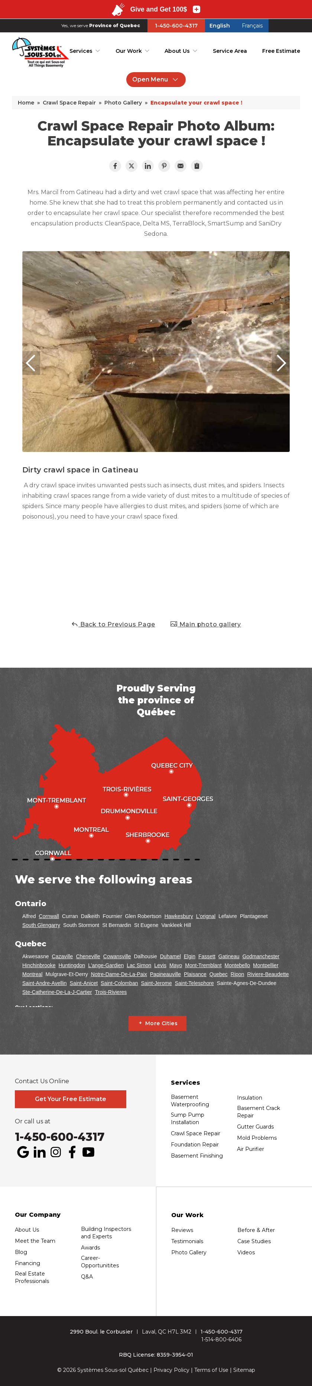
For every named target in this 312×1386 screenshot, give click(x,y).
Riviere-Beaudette (268, 974)
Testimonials (187, 1241)
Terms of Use (211, 1370)
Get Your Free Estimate (70, 1099)
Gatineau (229, 956)
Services (80, 51)
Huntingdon (72, 965)
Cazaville (62, 956)
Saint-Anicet (84, 983)
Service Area (230, 51)
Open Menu (156, 79)
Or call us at (33, 1121)
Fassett (206, 956)
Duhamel (170, 956)
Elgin (189, 956)
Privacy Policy (171, 1370)
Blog (21, 1252)
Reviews (182, 1230)
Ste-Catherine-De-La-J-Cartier (57, 992)
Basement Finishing (197, 1155)
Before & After (256, 1230)
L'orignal (206, 916)
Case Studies (254, 1241)
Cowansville (117, 956)
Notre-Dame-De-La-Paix (119, 974)
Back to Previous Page (113, 624)
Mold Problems (257, 1138)
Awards (90, 1247)
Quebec (218, 974)
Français (252, 25)
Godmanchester (261, 956)
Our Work (129, 51)
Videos (246, 1252)
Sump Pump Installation (187, 1118)
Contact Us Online (42, 1081)
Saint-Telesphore (194, 983)
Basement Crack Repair (258, 1112)
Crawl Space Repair (195, 1133)
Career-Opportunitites (100, 1262)
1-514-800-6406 (221, 1339)
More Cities (161, 1023)
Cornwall (49, 916)
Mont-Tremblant (203, 965)
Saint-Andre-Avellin (44, 983)
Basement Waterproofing (190, 1101)
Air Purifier (250, 1149)
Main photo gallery (205, 624)
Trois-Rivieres (111, 992)
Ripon (237, 974)
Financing (27, 1263)
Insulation (249, 1097)
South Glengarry (41, 925)
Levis (160, 965)
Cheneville (88, 956)
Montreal (32, 974)
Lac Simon (139, 965)
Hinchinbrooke (39, 965)
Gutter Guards (255, 1126)
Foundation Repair (195, 1144)
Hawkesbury (179, 916)
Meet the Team (35, 1241)
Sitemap (244, 1370)
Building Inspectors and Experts (106, 1233)
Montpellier (265, 965)
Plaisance (195, 974)
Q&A (87, 1276)
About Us (177, 51)
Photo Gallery (189, 1252)
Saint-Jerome (156, 983)
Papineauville (165, 974)
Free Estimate (281, 51)
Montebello (237, 965)
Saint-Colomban (119, 983)
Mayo (175, 965)
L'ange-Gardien (106, 965)
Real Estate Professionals (32, 1277)
